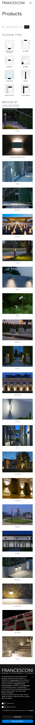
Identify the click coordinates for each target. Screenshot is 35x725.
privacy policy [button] (14, 680)
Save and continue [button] (17, 721)
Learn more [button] (17, 717)
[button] (32, 677)
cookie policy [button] (26, 685)
